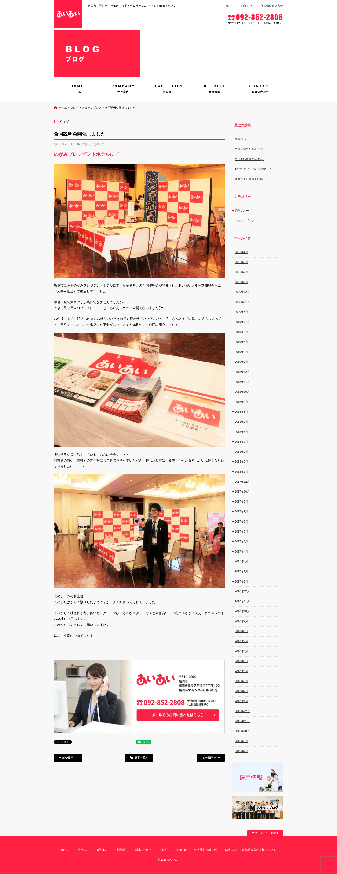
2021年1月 (241, 282)
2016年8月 (241, 631)
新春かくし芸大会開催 (249, 179)
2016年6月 (241, 651)
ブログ (228, 5)
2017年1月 (241, 581)
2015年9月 (241, 741)
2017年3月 (241, 561)
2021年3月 (241, 262)
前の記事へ (68, 758)
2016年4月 (241, 671)
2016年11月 (242, 601)
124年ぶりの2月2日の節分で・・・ (257, 169)
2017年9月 (241, 501)
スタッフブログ (91, 107)
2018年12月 (242, 372)
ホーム (63, 107)
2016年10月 (242, 611)
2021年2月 (241, 272)
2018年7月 (241, 421)
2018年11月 (242, 382)
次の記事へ (211, 758)
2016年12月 (242, 591)
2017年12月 (242, 481)
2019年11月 (242, 322)
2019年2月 (241, 352)
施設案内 (168, 89)
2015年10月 (242, 731)
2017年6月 (241, 531)
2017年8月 (241, 511)
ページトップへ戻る (265, 833)
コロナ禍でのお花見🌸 (249, 149)
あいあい (77, 89)
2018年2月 (241, 461)
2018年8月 (241, 411)
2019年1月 (241, 361)
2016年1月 (241, 701)
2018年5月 (241, 441)
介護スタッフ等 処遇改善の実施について (250, 850)
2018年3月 (241, 451)
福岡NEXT (241, 139)
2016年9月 (241, 621)
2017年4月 (241, 551)
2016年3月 (241, 681)
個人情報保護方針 (272, 5)
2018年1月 (241, 471)
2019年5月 (241, 332)
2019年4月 (241, 342)
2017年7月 (241, 521)
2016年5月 (241, 661)
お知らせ (246, 5)
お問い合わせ (260, 89)
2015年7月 (241, 751)
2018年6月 (241, 431)
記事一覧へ (139, 758)
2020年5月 (241, 312)
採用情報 (214, 89)
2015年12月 (242, 711)
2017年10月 (242, 491)
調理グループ (243, 210)
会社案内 (123, 89)
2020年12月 (242, 292)
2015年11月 (242, 721)
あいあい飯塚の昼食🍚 (249, 159)
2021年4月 (241, 252)
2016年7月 (241, 641)
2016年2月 (241, 691)
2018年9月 (241, 401)
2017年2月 (241, 571)
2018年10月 (242, 391)
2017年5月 (241, 541)
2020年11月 (242, 302)
